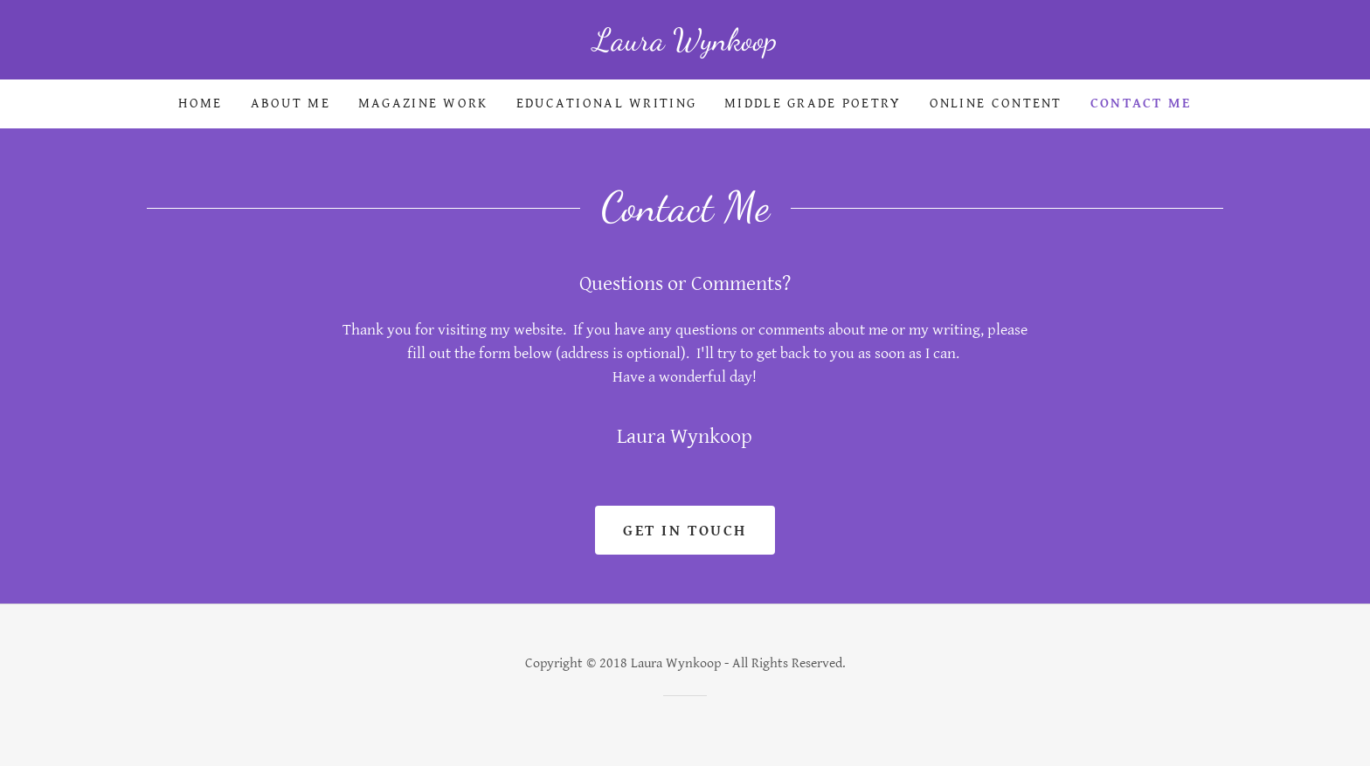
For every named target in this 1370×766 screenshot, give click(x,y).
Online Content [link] (996, 103)
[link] (685, 45)
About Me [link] (290, 103)
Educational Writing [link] (606, 103)
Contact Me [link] (1141, 103)
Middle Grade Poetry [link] (812, 103)
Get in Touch (685, 530)
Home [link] (200, 103)
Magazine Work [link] (423, 103)
